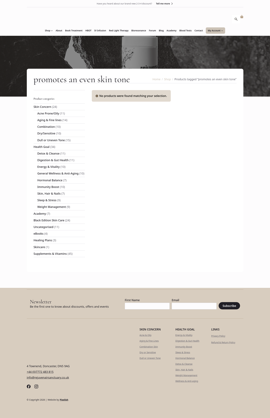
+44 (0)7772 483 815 (40, 372)
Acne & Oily (145, 335)
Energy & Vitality (48, 167)
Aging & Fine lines (49, 120)
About (59, 30)
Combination (46, 127)
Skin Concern (43, 107)
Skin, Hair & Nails (49, 193)
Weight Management (51, 207)
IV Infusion (100, 30)
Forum (152, 30)
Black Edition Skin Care (49, 220)
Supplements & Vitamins (50, 254)
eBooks (39, 233)
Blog (161, 30)
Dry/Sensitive (46, 133)
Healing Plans (43, 240)
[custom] (29, 386)
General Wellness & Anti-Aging (58, 173)
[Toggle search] (236, 19)
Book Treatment (74, 30)
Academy (171, 30)
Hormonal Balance (50, 180)
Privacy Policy (218, 335)
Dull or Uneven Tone (51, 140)
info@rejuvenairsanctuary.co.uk (48, 377)
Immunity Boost (48, 187)
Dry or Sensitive (148, 352)
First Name (132, 300)
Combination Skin (149, 346)
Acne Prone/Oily (48, 113)
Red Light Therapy (118, 30)
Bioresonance (138, 30)
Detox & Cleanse (48, 153)
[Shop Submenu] (51, 30)
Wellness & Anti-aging (186, 381)
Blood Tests (185, 30)
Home (156, 79)
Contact (199, 30)
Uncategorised (44, 227)
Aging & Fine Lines (149, 340)
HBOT (88, 30)
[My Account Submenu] (222, 30)
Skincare (39, 247)
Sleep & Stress (47, 200)
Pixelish (64, 399)
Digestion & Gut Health (53, 160)
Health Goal (42, 147)
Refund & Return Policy (223, 342)
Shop (47, 30)
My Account (214, 30)
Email (175, 300)
